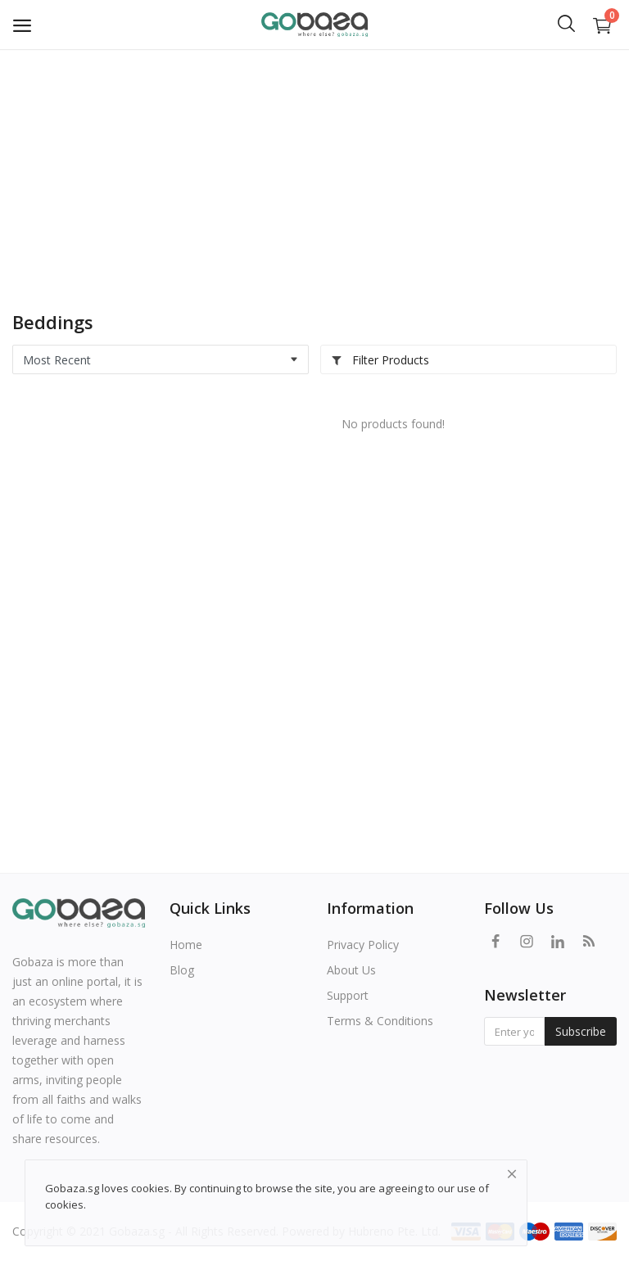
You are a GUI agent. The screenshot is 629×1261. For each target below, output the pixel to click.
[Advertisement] (314, 172)
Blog (182, 970)
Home (186, 944)
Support (348, 995)
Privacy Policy (363, 944)
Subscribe (580, 1031)
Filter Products (380, 360)
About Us (351, 970)
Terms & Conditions (380, 1020)
